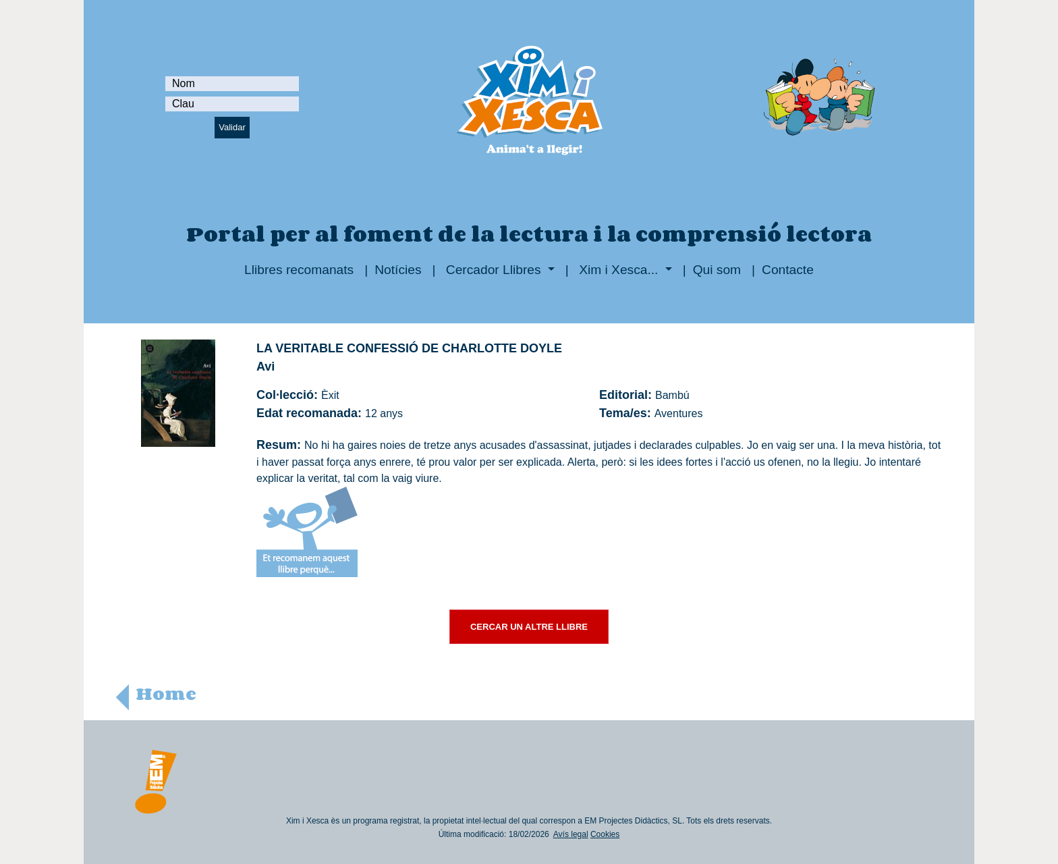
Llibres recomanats (299, 270)
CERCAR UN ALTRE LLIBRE (529, 627)
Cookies (604, 834)
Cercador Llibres (494, 270)
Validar (232, 127)
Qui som (717, 270)
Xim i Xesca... (619, 270)
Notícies (397, 270)
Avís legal (570, 834)
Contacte (788, 270)
